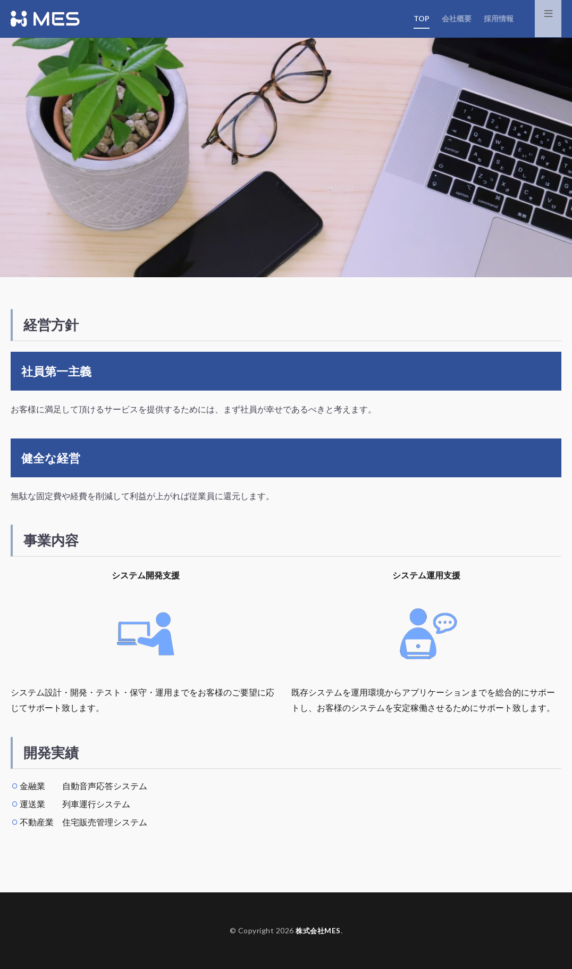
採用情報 (499, 18)
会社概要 (457, 18)
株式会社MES (318, 930)
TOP (422, 18)
